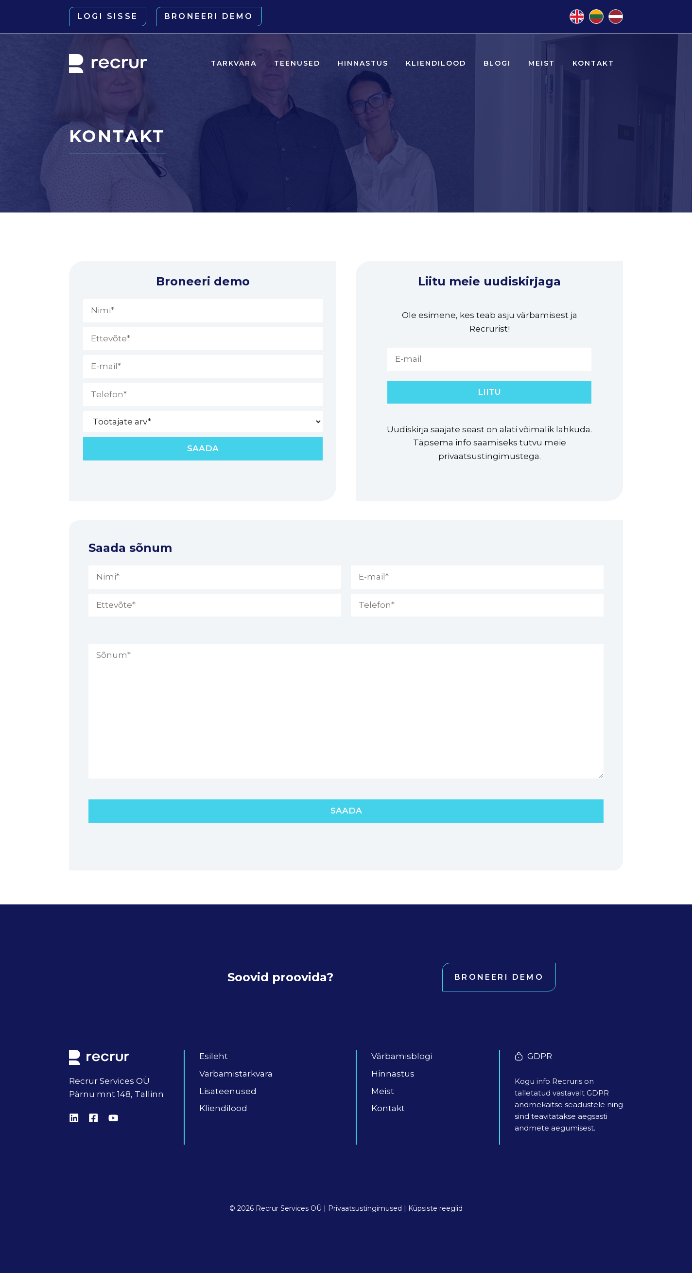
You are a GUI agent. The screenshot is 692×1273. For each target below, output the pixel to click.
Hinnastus (363, 63)
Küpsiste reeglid (435, 1208)
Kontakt (593, 63)
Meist (541, 63)
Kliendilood (436, 63)
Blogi (497, 63)
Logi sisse (107, 16)
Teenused (297, 63)
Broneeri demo (209, 16)
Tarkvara (234, 63)
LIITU (489, 392)
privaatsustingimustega (488, 456)
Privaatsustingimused (365, 1208)
